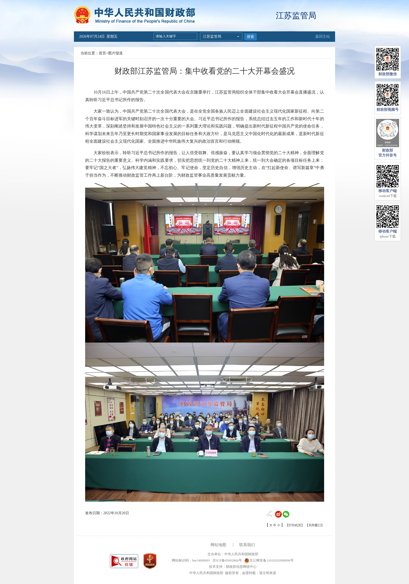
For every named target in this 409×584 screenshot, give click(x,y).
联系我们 (247, 545)
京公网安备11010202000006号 (269, 560)
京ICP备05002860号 (227, 560)
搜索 (250, 37)
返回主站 (322, 36)
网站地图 (218, 545)
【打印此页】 (294, 525)
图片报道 (115, 53)
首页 (102, 53)
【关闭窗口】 (314, 525)
